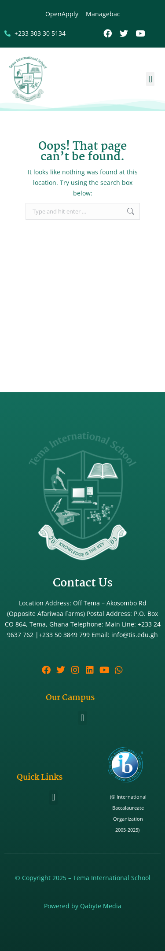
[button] (150, 79)
